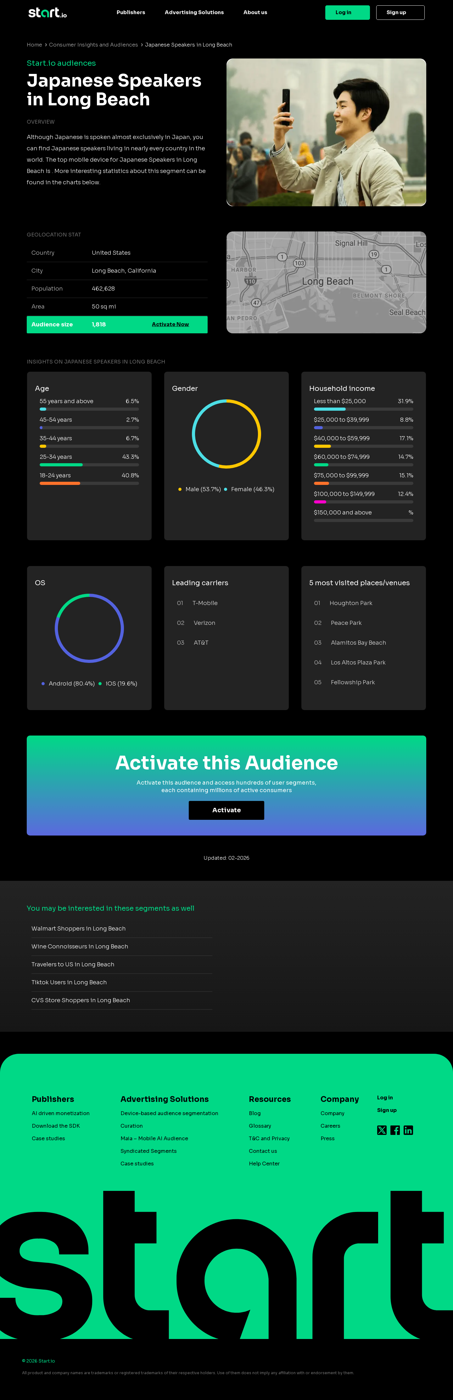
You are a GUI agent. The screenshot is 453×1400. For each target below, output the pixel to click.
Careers (330, 1126)
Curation (131, 1126)
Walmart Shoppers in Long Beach (78, 928)
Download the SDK (56, 1126)
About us (255, 12)
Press (328, 1138)
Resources (270, 1099)
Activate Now (170, 324)
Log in (343, 12)
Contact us (263, 1151)
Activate (226, 810)
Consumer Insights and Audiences (93, 45)
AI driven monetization (61, 1113)
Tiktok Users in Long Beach (69, 982)
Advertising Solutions (194, 12)
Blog (255, 1113)
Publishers (131, 12)
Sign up (396, 12)
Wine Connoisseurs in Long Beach (79, 946)
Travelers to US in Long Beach (73, 964)
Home (34, 45)
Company (337, 1099)
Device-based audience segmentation (169, 1113)
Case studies (48, 1138)
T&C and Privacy (269, 1138)
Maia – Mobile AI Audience (154, 1138)
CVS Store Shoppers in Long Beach (80, 1000)
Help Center (264, 1163)
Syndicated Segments (148, 1151)
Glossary (260, 1126)
